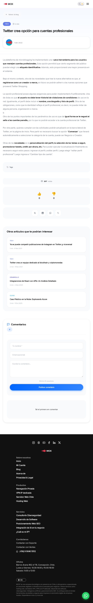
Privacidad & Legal (24, 477)
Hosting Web (22, 501)
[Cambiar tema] (81, 4)
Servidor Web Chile (25, 497)
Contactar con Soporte (26, 542)
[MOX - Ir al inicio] (8, 4)
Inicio (18, 461)
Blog (18, 469)
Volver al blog (12, 14)
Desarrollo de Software (26, 519)
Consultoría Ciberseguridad (28, 515)
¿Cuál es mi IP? (23, 531)
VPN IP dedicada (23, 492)
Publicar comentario (46, 387)
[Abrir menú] (87, 3)
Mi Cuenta (20, 465)
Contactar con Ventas (25, 547)
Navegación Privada (25, 488)
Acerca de (20, 473)
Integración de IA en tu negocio (30, 527)
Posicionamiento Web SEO (28, 523)
